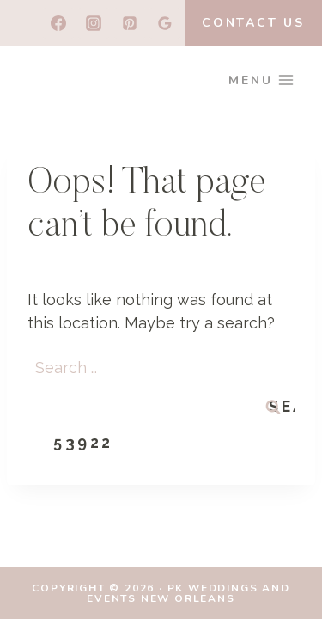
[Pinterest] (129, 23)
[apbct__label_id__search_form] (161, 402)
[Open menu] (261, 80)
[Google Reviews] (164, 23)
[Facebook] (58, 23)
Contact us (253, 23)
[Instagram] (93, 23)
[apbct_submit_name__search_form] (83, 442)
